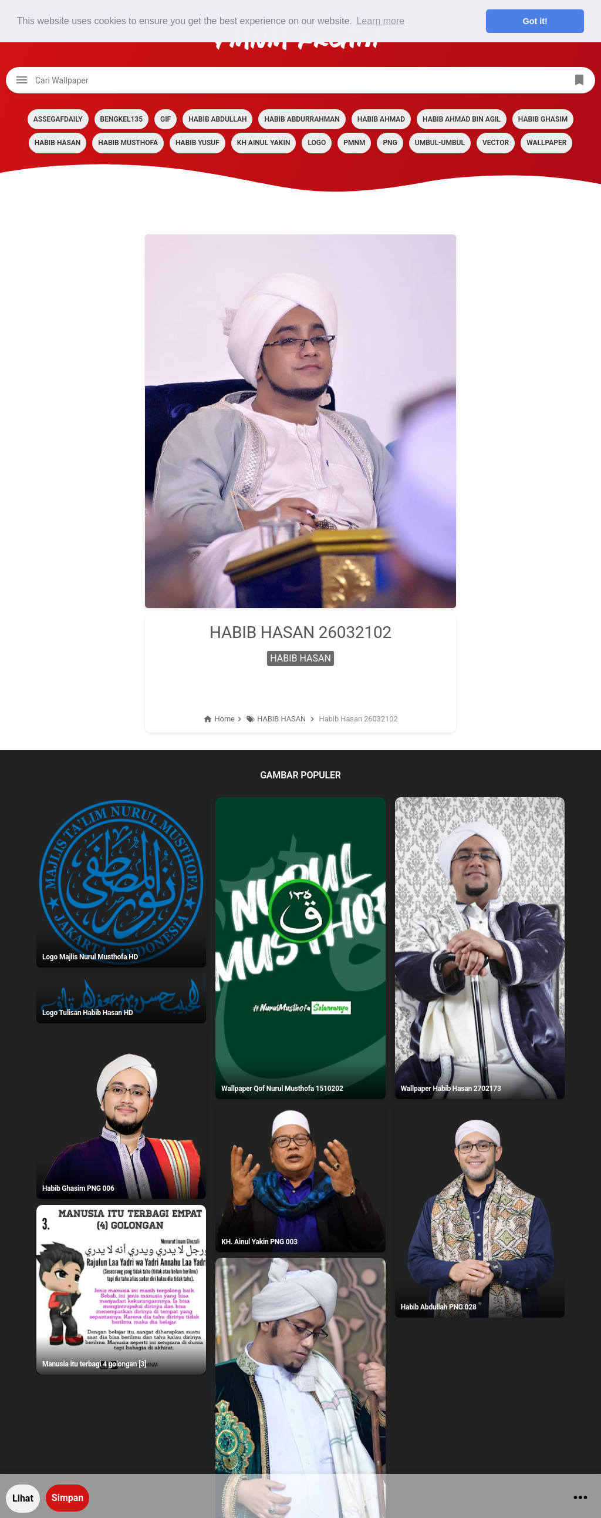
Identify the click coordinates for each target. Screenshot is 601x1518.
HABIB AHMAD (381, 119)
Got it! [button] (535, 21)
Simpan (67, 1497)
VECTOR (495, 143)
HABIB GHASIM (543, 119)
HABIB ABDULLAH (217, 119)
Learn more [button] (380, 21)
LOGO (317, 143)
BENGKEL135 (121, 119)
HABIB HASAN (58, 143)
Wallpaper (546, 143)
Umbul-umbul (440, 143)
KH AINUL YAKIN (264, 143)
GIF (165, 119)
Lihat (22, 1498)
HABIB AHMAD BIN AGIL (462, 119)
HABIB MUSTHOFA (128, 143)
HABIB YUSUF (197, 143)
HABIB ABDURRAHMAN (301, 119)
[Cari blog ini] (300, 80)
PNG (390, 143)
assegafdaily (58, 119)
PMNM (354, 143)
